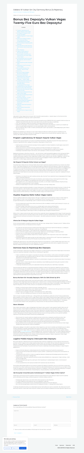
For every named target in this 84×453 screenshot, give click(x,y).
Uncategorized (25, 12)
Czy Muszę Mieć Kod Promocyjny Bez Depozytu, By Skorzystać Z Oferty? (24, 60)
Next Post (69, 398)
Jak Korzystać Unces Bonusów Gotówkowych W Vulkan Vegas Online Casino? (24, 55)
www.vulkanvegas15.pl (26, 332)
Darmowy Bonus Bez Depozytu (24, 89)
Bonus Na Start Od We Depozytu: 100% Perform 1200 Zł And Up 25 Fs (24, 47)
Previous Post (16, 398)
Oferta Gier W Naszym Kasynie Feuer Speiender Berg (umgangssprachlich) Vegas (24, 40)
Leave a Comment (17, 12)
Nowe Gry (19, 70)
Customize (7, 448)
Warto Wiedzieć (20, 49)
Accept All (23, 448)
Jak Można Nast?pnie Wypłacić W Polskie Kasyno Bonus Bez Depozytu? (25, 103)
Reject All (15, 448)
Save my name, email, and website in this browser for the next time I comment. (33, 431)
